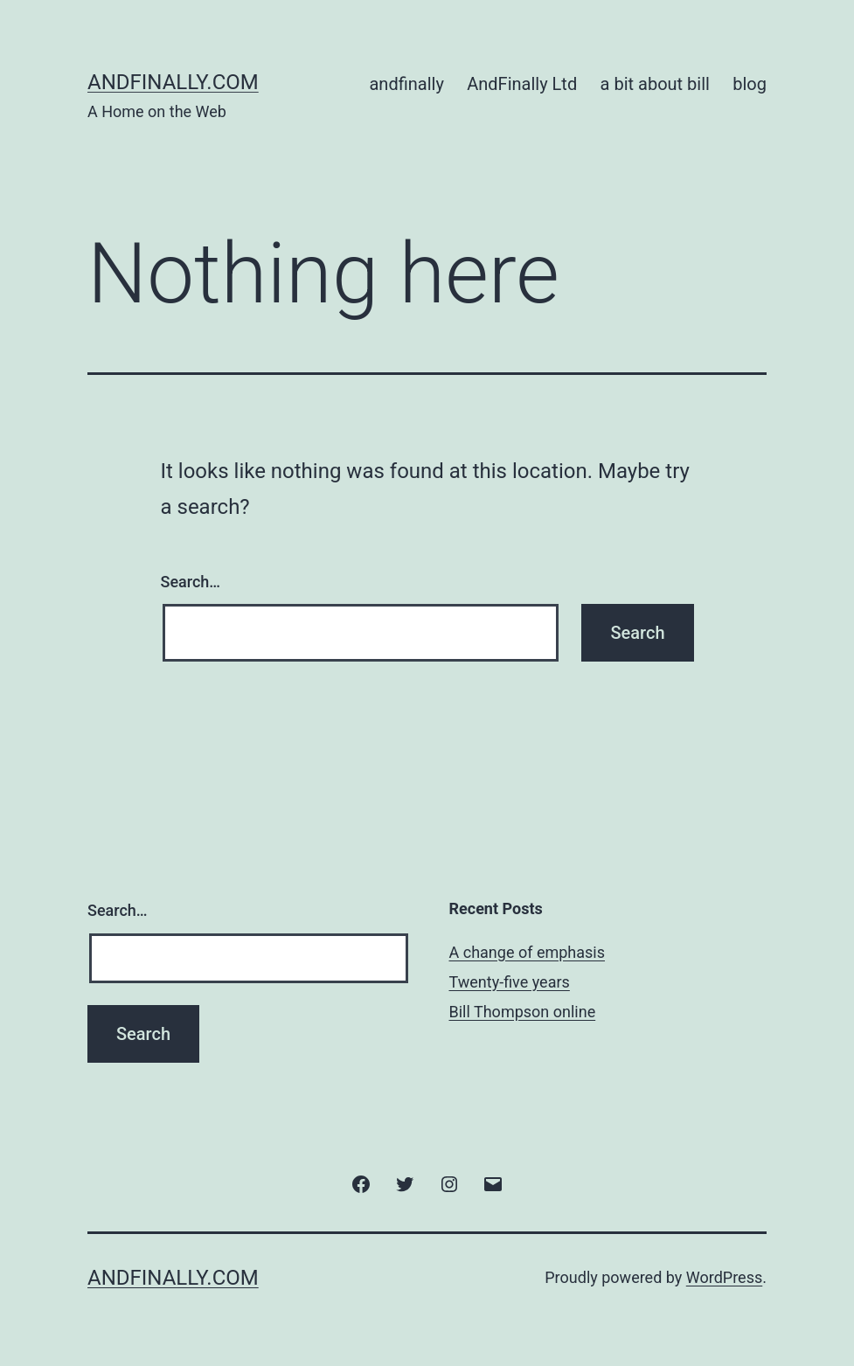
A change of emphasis (527, 952)
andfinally (406, 83)
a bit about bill (655, 83)
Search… (191, 581)
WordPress (724, 1277)
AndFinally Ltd (522, 83)
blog (749, 83)
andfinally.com (173, 82)
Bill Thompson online (522, 1011)
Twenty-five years (509, 982)
